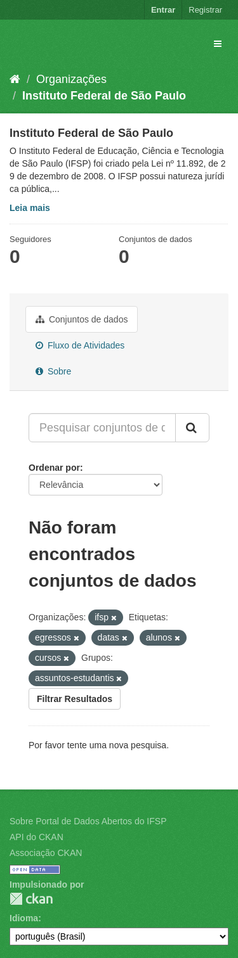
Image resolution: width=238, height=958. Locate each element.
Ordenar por (54, 468)
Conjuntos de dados (82, 319)
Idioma (24, 918)
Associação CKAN (46, 853)
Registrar (205, 10)
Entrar (163, 10)
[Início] (15, 79)
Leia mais (30, 208)
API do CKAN (36, 837)
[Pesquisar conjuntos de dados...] (102, 427)
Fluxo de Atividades (80, 345)
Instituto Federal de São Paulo (104, 95)
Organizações (71, 79)
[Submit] (192, 427)
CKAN (31, 898)
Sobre (53, 371)
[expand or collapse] (217, 43)
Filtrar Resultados (74, 699)
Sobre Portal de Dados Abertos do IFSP (88, 821)
